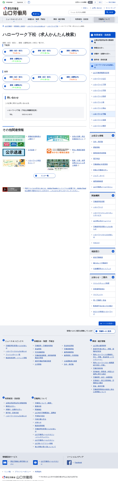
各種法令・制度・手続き (45, 340)
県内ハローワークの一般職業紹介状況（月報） (103, 362)
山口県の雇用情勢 (99, 344)
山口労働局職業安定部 (101, 73)
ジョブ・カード (99, 176)
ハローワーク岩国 (99, 120)
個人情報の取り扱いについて (45, 444)
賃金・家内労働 (98, 385)
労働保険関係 (69, 347)
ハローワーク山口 (99, 79)
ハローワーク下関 (99, 84)
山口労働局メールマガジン (103, 187)
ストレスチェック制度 (101, 284)
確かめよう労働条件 (100, 263)
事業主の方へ (99, 48)
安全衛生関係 (69, 344)
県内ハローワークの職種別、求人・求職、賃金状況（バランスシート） (103, 355)
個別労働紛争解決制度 (43, 359)
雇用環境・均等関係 (71, 354)
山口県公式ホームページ (102, 221)
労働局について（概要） (44, 400)
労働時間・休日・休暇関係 (102, 376)
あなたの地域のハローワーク (103, 313)
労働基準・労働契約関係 (44, 344)
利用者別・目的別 (102, 35)
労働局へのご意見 (105, 331)
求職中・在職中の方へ (102, 54)
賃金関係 (38, 347)
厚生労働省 (112, 2)
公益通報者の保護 (70, 359)
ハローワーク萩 (98, 102)
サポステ (96, 243)
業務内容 (38, 403)
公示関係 (38, 363)
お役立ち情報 (102, 135)
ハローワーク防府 (99, 96)
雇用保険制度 (98, 181)
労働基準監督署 (99, 202)
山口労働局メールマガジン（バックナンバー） (44, 433)
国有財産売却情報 (99, 153)
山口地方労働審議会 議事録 (45, 410)
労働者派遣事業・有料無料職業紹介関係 (45, 355)
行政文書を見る (40, 416)
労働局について (41, 396)
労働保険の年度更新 (100, 164)
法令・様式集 (98, 142)
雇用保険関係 (69, 351)
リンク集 (7, 469)
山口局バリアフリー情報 (44, 440)
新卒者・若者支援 (100, 60)
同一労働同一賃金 (99, 301)
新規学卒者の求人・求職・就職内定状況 (103, 348)
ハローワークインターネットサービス (103, 214)
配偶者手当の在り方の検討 (103, 306)
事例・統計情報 (99, 340)
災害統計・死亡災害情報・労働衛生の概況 (103, 380)
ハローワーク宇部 (99, 90)
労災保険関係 (40, 351)
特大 (100, 2)
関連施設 (38, 406)
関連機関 (102, 195)
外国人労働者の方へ (100, 170)
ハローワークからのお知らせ (104, 66)
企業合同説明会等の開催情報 (104, 41)
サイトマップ (110, 8)
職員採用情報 (40, 423)
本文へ (85, 8)
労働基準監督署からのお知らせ (103, 228)
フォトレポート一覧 (13, 353)
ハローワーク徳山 (99, 108)
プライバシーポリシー (23, 469)
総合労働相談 (98, 258)
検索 (111, 12)
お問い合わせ (97, 8)
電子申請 (96, 159)
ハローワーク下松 (99, 114)
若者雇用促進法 (99, 289)
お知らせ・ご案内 (102, 277)
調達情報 (96, 147)
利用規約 (38, 469)
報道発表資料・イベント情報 (16, 356)
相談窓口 (102, 251)
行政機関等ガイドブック (102, 269)
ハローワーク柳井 (99, 126)
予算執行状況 (40, 413)
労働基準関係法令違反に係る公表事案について (103, 389)
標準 (90, 2)
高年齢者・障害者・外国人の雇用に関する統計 (103, 371)
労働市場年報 (98, 367)
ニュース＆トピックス (15, 340)
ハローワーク (98, 207)
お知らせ (38, 419)
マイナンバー (98, 295)
